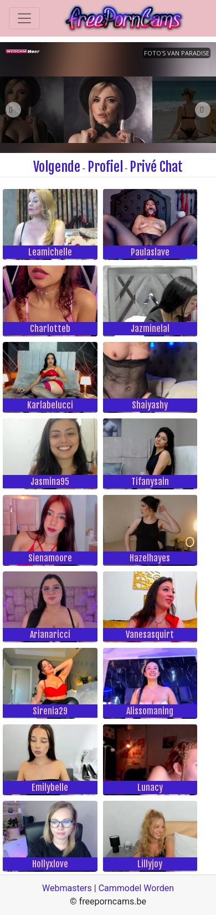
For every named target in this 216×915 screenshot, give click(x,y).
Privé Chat (156, 167)
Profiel (105, 167)
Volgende (56, 167)
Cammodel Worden (136, 888)
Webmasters (67, 888)
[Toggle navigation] (24, 18)
